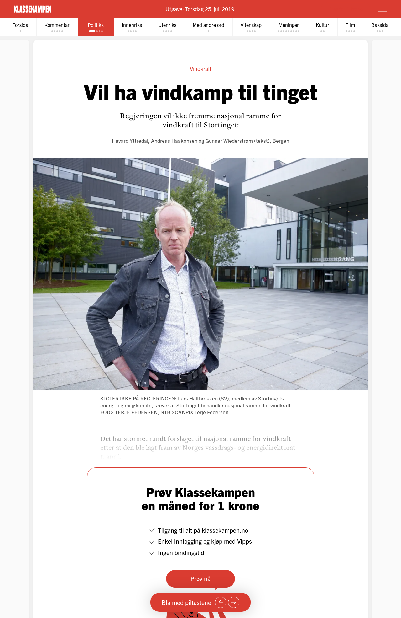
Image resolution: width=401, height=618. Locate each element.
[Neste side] (233, 602)
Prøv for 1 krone (345, 9)
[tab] (20, 27)
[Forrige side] (220, 602)
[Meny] (382, 9)
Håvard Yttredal (130, 140)
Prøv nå (200, 578)
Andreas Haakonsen (174, 140)
